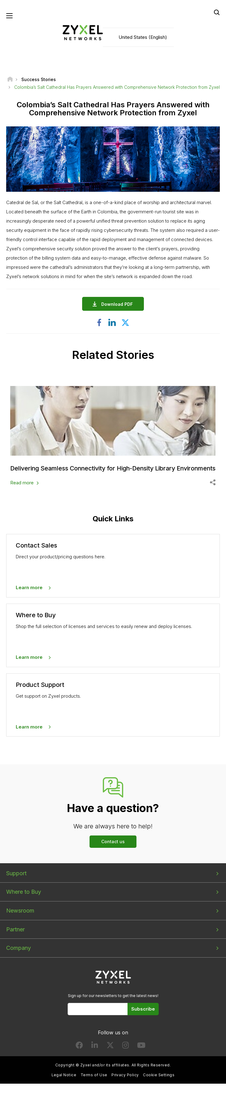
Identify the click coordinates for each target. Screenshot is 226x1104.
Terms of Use (94, 1081)
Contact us (113, 848)
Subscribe (143, 1016)
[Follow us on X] (110, 1053)
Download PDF (118, 304)
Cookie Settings (158, 1081)
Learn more (29, 594)
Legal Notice (64, 1081)
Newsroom (20, 917)
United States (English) (143, 37)
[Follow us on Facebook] (79, 1053)
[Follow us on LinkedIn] (94, 1053)
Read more (22, 489)
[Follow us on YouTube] (141, 1053)
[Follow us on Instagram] (125, 1053)
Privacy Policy (125, 1081)
